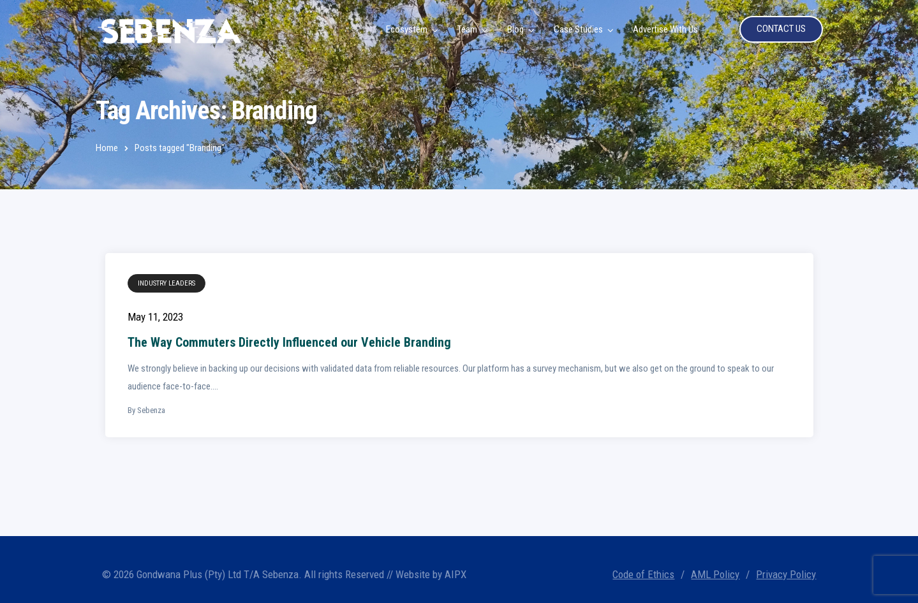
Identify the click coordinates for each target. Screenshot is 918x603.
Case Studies (578, 29)
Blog (515, 29)
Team (467, 29)
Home (107, 148)
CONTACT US (781, 28)
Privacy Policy (786, 574)
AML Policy (715, 574)
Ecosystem (406, 29)
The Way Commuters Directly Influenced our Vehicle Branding (289, 342)
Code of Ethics (643, 574)
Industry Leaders (166, 283)
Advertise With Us (665, 29)
